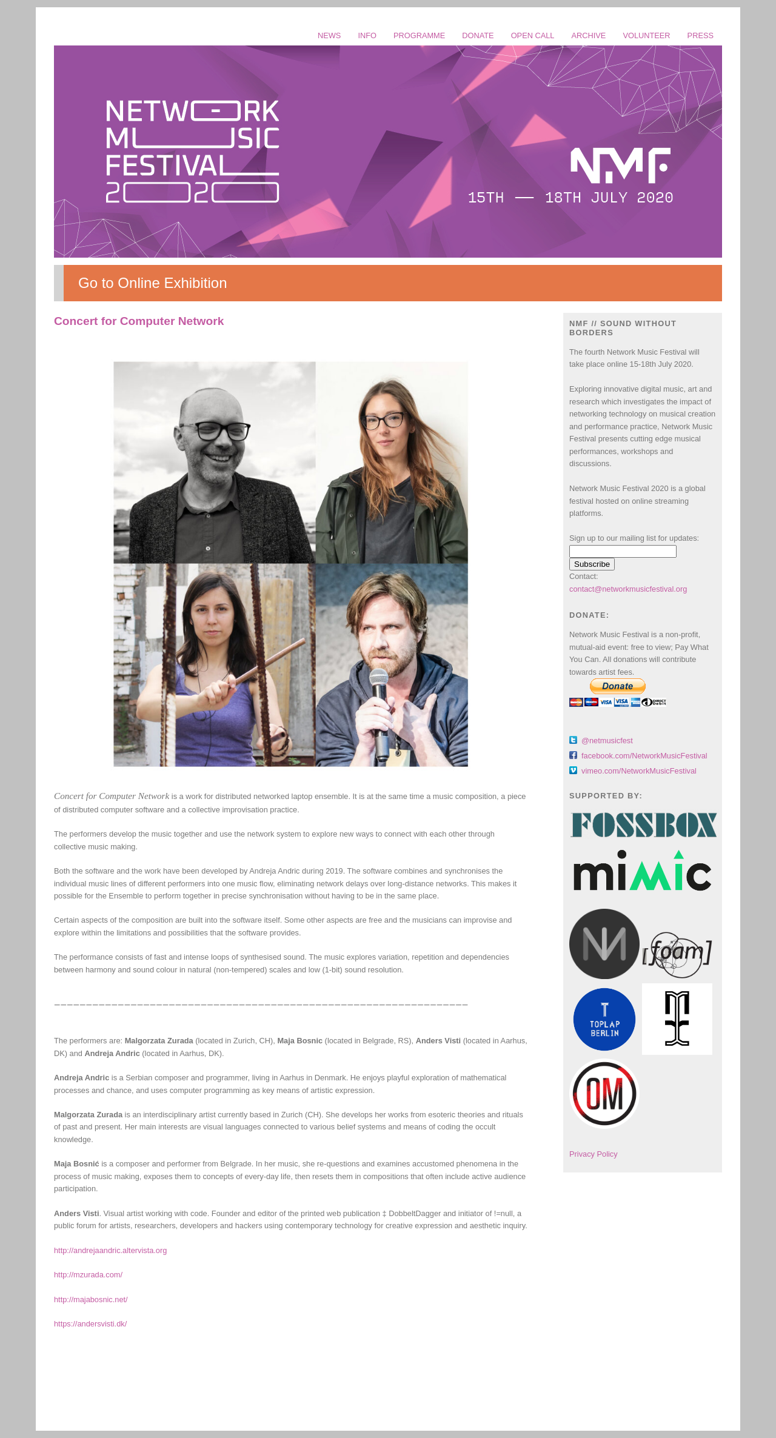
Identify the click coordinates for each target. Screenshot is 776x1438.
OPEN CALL (533, 35)
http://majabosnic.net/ (91, 1299)
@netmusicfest (607, 740)
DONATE (477, 35)
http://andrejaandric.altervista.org (110, 1250)
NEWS (329, 35)
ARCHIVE (589, 35)
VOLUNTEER (646, 35)
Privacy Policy (593, 1154)
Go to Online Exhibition (152, 283)
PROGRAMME (419, 35)
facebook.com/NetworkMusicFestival (644, 755)
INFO (367, 35)
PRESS (700, 35)
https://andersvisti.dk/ (90, 1323)
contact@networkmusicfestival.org (628, 589)
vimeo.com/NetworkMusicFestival (639, 770)
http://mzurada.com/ (88, 1274)
